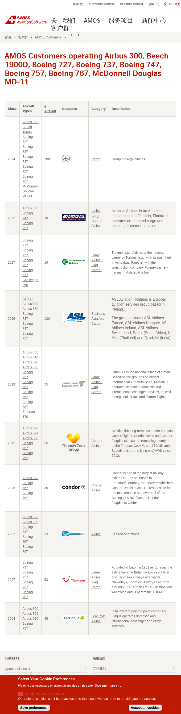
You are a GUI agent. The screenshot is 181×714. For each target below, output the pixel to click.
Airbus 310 (30, 357)
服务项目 (121, 21)
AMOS (92, 21)
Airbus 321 (30, 433)
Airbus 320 (30, 362)
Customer (69, 109)
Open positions (18, 669)
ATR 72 (27, 299)
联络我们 (78, 4)
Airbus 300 (30, 122)
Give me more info (108, 686)
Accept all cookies (145, 708)
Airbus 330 (30, 208)
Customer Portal (102, 4)
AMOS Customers (48, 37)
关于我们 (63, 21)
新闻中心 (154, 21)
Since (12, 109)
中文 (177, 4)
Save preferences (34, 708)
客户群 (60, 28)
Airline (96, 211)
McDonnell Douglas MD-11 (30, 191)
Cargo (95, 159)
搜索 (151, 4)
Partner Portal (132, 4)
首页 (8, 37)
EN (171, 4)
